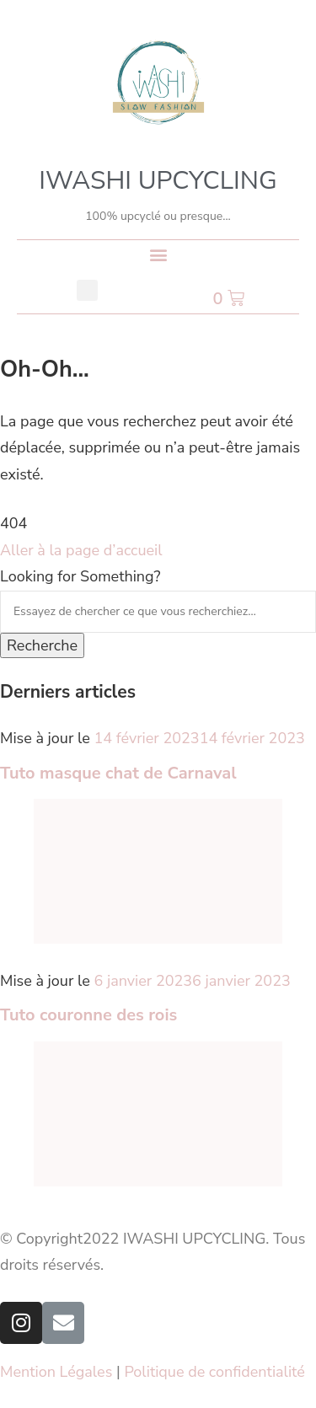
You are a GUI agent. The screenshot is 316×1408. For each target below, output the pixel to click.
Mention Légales (56, 1372)
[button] (158, 254)
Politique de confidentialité (214, 1372)
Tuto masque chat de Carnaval (118, 773)
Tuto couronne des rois (88, 1015)
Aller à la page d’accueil (81, 550)
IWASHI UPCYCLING (157, 180)
